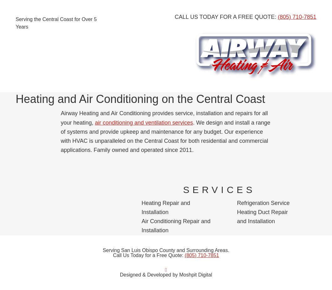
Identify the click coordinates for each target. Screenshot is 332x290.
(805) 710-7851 (297, 17)
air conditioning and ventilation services (144, 123)
